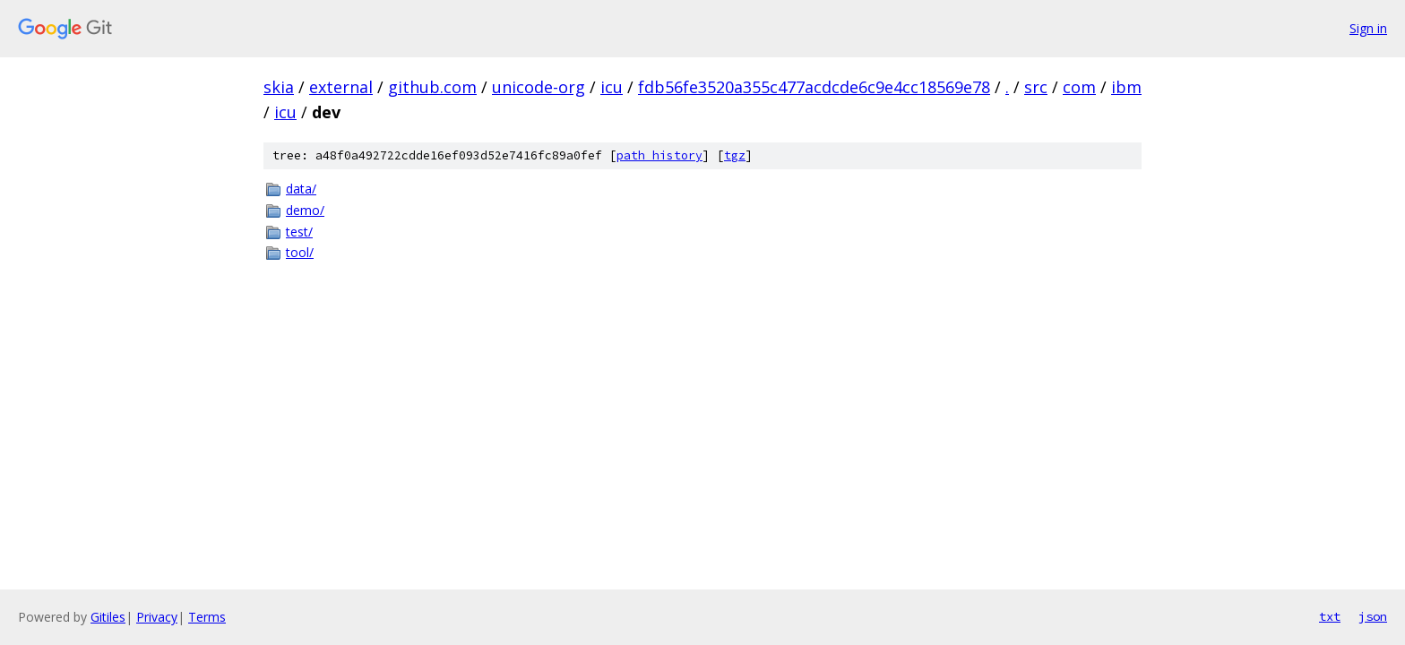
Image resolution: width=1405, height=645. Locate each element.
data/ (301, 188)
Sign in (1368, 28)
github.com (432, 87)
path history (659, 155)
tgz (735, 155)
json (1372, 616)
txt (1329, 616)
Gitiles (108, 616)
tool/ (300, 252)
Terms (207, 616)
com (1079, 87)
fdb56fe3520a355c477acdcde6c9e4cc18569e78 (814, 87)
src (1035, 87)
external (341, 87)
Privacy (156, 616)
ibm (1126, 87)
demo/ (305, 210)
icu (611, 87)
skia (278, 87)
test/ (299, 231)
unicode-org (538, 87)
